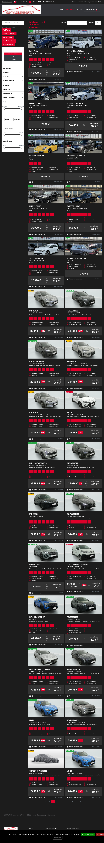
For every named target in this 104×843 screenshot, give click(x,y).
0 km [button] (13, 56)
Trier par (63, 22)
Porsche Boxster (8, 44)
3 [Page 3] (61, 801)
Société (79, 10)
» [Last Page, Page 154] (84, 801)
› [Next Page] (80, 801)
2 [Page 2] (57, 801)
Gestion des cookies (72, 828)
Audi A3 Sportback (9, 41)
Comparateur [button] (91, 10)
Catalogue (70, 10)
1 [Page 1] (53, 801)
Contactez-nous (7, 2)
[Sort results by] (77, 23)
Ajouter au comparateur (38, 79)
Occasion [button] (13, 59)
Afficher (91, 22)
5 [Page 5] (68, 801)
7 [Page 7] (76, 801)
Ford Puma (6, 30)
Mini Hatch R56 (7, 37)
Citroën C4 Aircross (9, 33)
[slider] (4, 108)
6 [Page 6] (72, 801)
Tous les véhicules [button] (13, 54)
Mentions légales (52, 828)
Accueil (60, 10)
